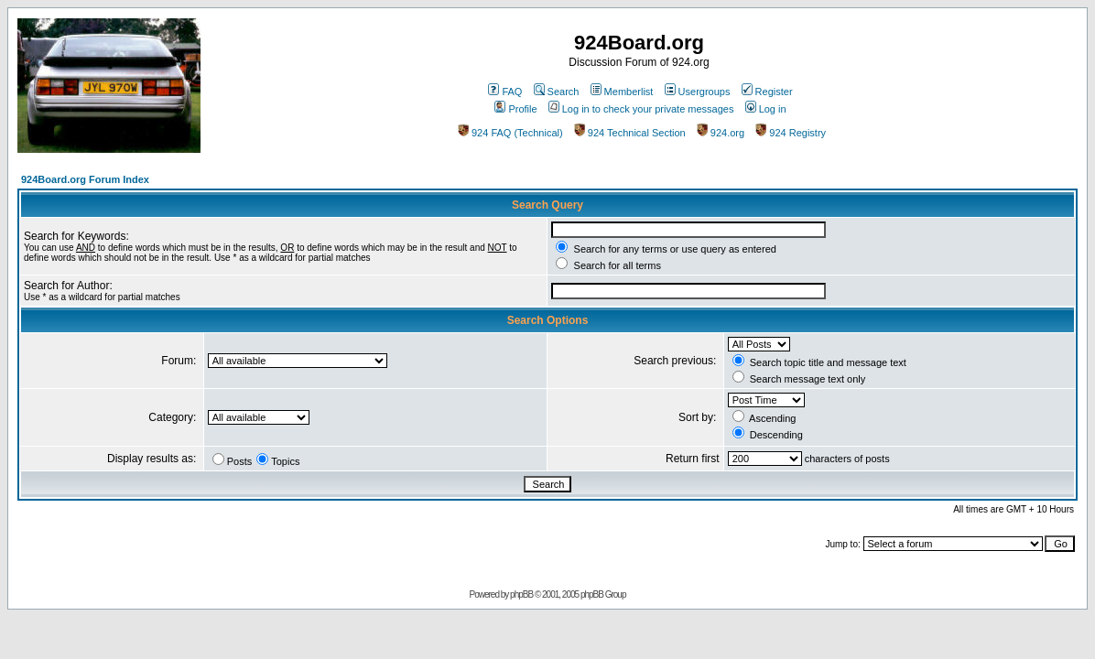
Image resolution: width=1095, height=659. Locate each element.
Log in (765, 108)
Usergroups (698, 91)
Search (557, 91)
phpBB (521, 594)
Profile (515, 108)
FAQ (505, 91)
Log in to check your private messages (641, 108)
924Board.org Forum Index (85, 179)
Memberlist (622, 91)
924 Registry (790, 132)
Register (767, 91)
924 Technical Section (630, 132)
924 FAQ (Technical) (510, 132)
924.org (720, 132)
